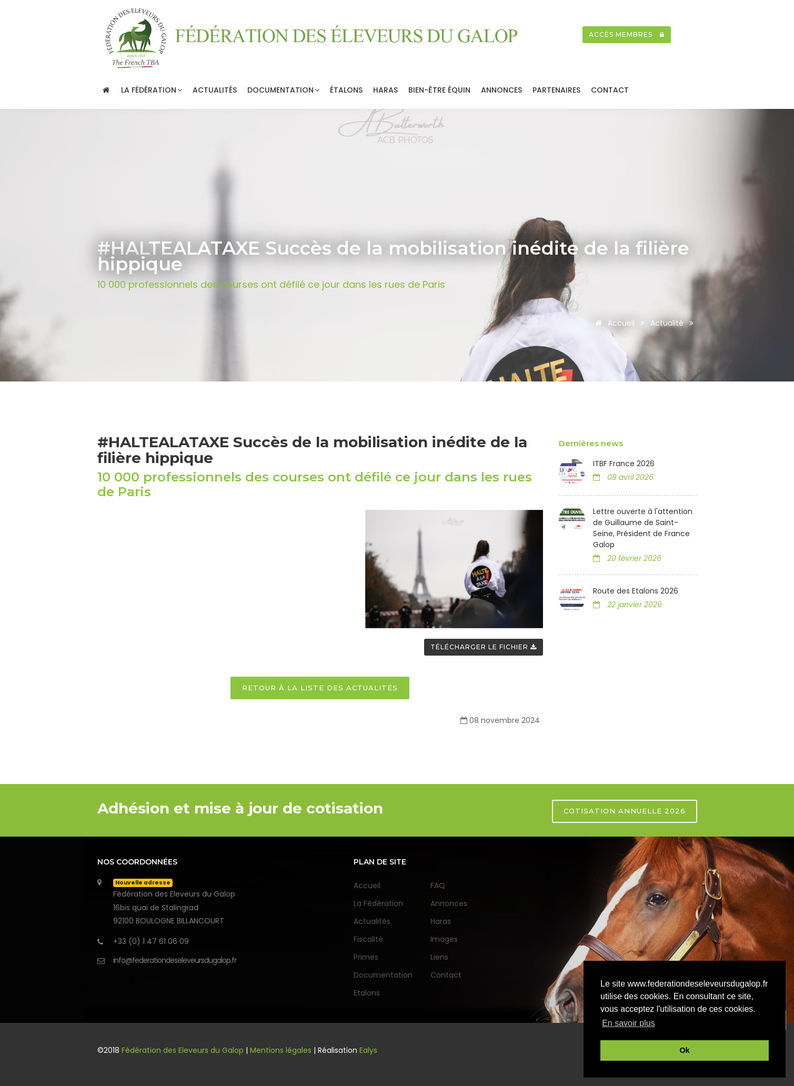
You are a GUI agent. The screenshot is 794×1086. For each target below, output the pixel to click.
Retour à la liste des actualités (320, 687)
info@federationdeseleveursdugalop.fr (174, 960)
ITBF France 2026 (624, 463)
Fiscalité (368, 939)
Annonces (501, 90)
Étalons (346, 90)
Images (444, 939)
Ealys (368, 1050)
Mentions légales (280, 1050)
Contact (610, 90)
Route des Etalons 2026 (635, 591)
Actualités (215, 90)
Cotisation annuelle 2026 (625, 811)
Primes (366, 957)
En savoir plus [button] (628, 1023)
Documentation (283, 90)
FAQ (437, 885)
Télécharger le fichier (483, 647)
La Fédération (151, 90)
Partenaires (556, 90)
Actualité (667, 323)
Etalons (367, 993)
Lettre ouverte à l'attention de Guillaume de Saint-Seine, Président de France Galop (642, 528)
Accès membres (627, 34)
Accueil (613, 323)
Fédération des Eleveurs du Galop (184, 1050)
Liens (439, 957)
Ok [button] (684, 1050)
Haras (385, 90)
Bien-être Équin (439, 90)
